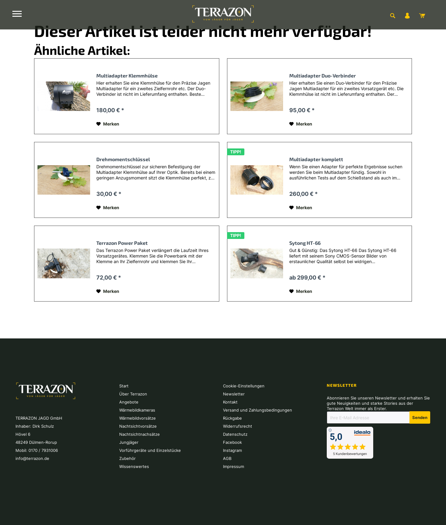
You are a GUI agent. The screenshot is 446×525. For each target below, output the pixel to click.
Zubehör (127, 458)
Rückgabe (232, 418)
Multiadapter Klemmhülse (127, 75)
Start (124, 385)
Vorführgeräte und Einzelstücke (150, 450)
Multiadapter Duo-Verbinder (322, 75)
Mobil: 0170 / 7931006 (36, 450)
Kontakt (230, 401)
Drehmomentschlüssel (123, 159)
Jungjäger (128, 442)
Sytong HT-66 (305, 243)
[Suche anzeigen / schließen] (392, 15)
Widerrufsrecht (237, 426)
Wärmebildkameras (137, 410)
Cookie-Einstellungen (244, 385)
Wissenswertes (134, 466)
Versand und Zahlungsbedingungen (257, 410)
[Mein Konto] (407, 15)
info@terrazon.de (32, 458)
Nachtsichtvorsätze (138, 426)
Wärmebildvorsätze (137, 418)
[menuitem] (392, 15)
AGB (227, 458)
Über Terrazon (133, 393)
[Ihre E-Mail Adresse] (368, 417)
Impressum (233, 466)
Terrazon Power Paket (122, 243)
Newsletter (234, 393)
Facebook (232, 442)
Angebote (128, 401)
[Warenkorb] (422, 15)
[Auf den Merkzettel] (107, 124)
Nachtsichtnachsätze (139, 434)
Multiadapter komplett (316, 159)
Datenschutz (235, 434)
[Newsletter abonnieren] (419, 417)
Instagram (232, 450)
